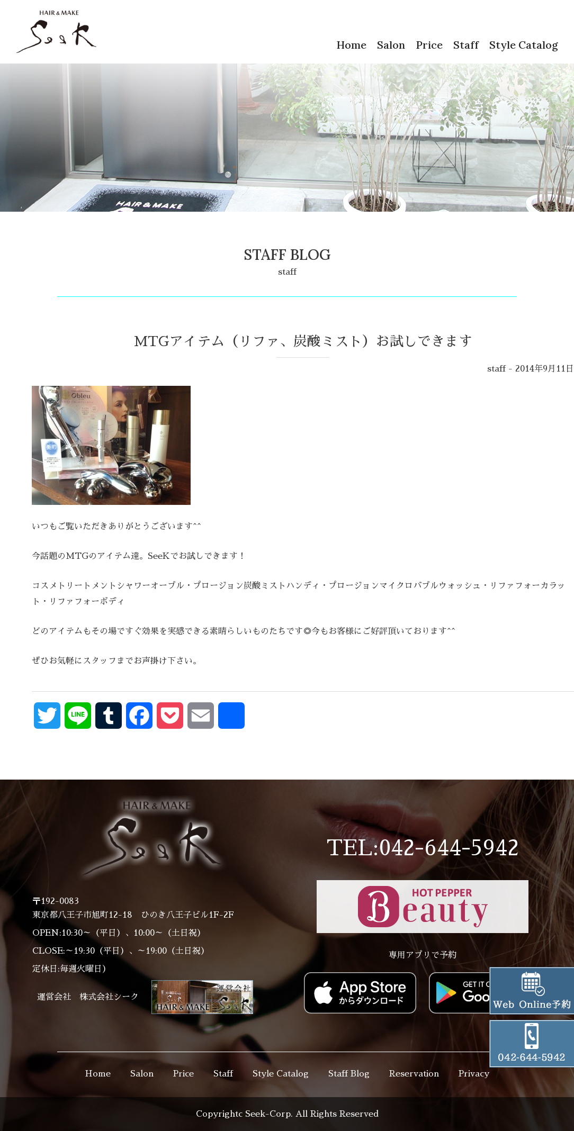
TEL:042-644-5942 (422, 848)
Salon (391, 44)
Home (351, 44)
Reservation (414, 1074)
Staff (466, 44)
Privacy (474, 1074)
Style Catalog (523, 44)
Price (429, 44)
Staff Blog (349, 1074)
